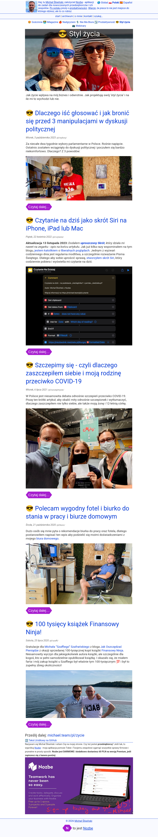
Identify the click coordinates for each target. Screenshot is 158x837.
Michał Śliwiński (54, 2)
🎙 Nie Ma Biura (85, 22)
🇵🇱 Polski (114, 2)
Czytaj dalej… (39, 207)
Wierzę (92, 8)
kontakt (88, 16)
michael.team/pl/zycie (66, 735)
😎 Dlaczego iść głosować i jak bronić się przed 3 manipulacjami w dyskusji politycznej (77, 121)
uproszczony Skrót (93, 243)
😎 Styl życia (123, 22)
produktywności (78, 8)
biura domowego (47, 538)
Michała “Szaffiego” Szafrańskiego (67, 646)
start (57, 16)
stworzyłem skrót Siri (100, 258)
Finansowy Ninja (112, 650)
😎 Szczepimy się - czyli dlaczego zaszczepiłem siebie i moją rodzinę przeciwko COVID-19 (73, 373)
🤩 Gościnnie (35, 22)
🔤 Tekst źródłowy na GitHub (41, 740)
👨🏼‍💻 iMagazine (50, 22)
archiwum (67, 16)
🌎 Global (102, 2)
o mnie (78, 16)
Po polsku (55, 8)
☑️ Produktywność (104, 22)
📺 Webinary (79, 25)
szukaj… (98, 16)
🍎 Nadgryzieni (67, 22)
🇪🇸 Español (126, 2)
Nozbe (79, 2)
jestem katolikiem (46, 250)
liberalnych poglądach (75, 250)
